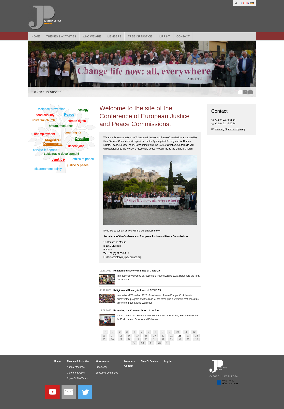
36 (196, 339)
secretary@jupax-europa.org (126, 257)
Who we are (92, 36)
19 (154, 335)
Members (114, 36)
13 (104, 335)
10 (177, 332)
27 (121, 339)
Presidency (101, 367)
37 (134, 343)
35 (188, 339)
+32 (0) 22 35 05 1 (224, 119)
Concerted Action (76, 372)
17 (137, 335)
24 (196, 335)
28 (129, 339)
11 (186, 332)
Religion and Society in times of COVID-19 (137, 290)
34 (179, 339)
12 (194, 332)
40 (159, 343)
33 (171, 339)
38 (142, 343)
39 (150, 343)
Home (36, 36)
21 (171, 335)
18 (146, 335)
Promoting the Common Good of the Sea (136, 310)
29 (137, 339)
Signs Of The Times (77, 378)
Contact (183, 36)
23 (188, 335)
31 (154, 339)
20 (163, 335)
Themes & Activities (61, 36)
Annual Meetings (75, 367)
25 (104, 339)
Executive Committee (107, 372)
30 (146, 339)
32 (163, 339)
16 (129, 335)
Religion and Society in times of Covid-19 (136, 270)
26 (112, 339)
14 (112, 335)
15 (121, 335)
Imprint (164, 36)
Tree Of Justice (140, 36)
